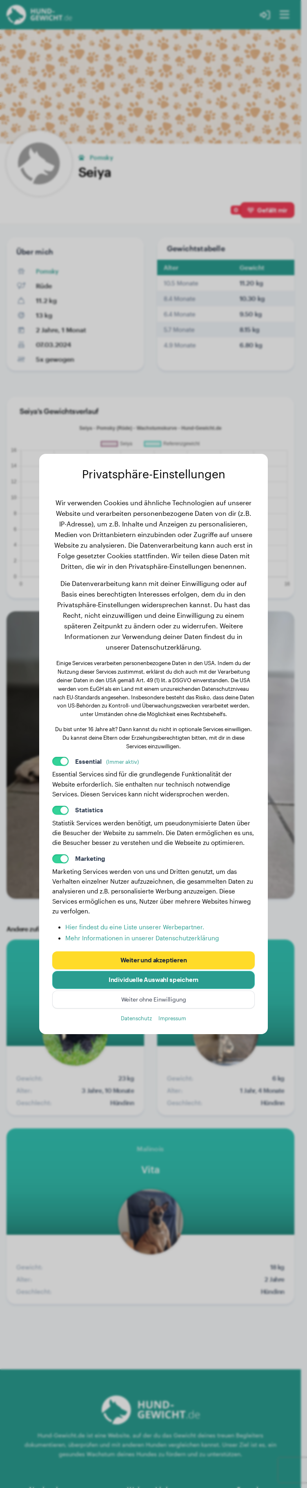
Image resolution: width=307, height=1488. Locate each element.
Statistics (89, 810)
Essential (107, 761)
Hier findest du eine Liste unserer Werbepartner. (134, 927)
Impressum (172, 1018)
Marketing (90, 858)
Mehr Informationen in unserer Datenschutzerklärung (142, 938)
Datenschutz (136, 1018)
